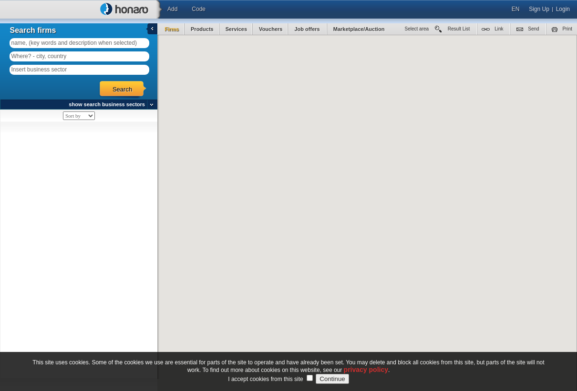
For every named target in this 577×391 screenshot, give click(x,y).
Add (172, 9)
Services (236, 29)
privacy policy (366, 369)
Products (202, 29)
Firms (172, 29)
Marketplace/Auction (359, 29)
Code (199, 9)
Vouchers (270, 29)
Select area (417, 28)
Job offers (307, 29)
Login (563, 9)
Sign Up (539, 9)
